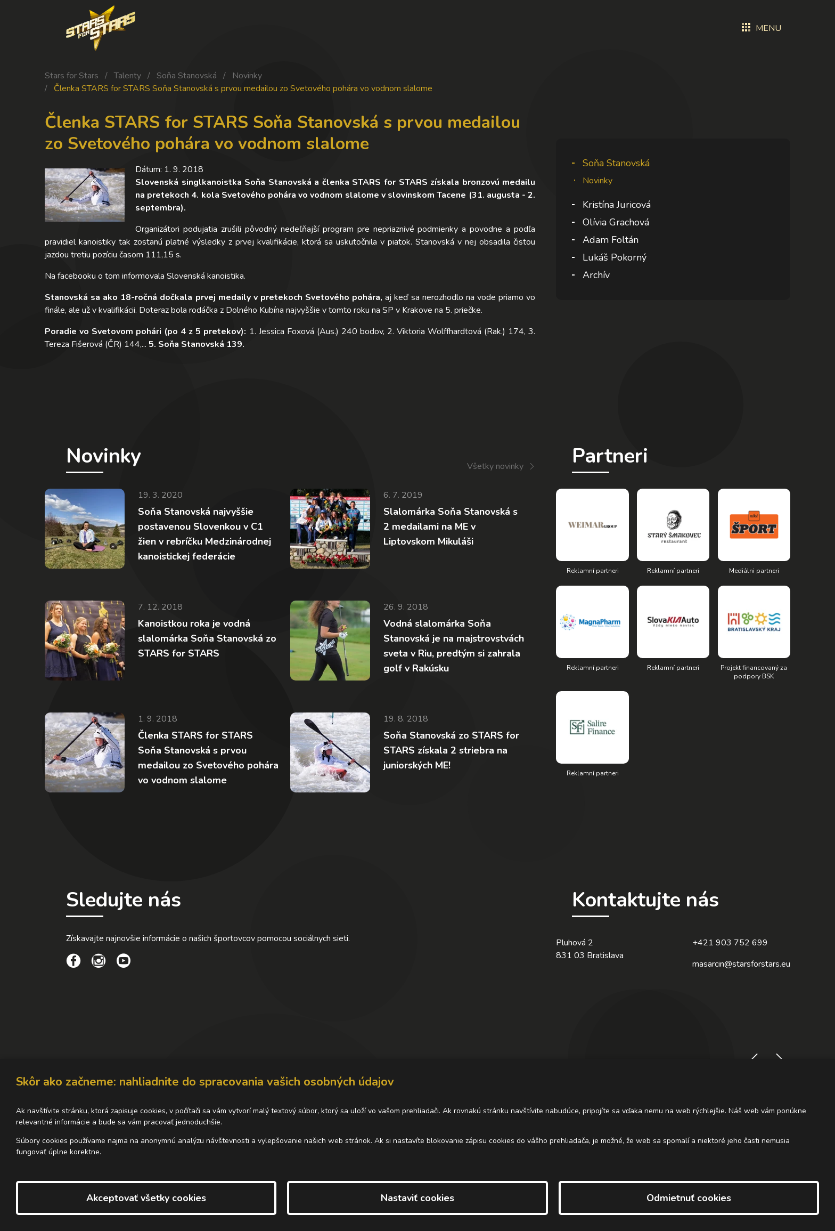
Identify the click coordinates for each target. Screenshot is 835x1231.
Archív (596, 275)
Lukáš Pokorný (614, 257)
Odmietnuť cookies (688, 1198)
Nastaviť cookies (417, 1198)
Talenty (127, 76)
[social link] (73, 972)
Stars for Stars (72, 76)
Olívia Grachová (616, 222)
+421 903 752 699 (730, 953)
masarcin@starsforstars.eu (741, 974)
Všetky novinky (495, 466)
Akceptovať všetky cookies (146, 1198)
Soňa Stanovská (187, 76)
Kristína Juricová (617, 204)
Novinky (247, 76)
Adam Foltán (610, 239)
